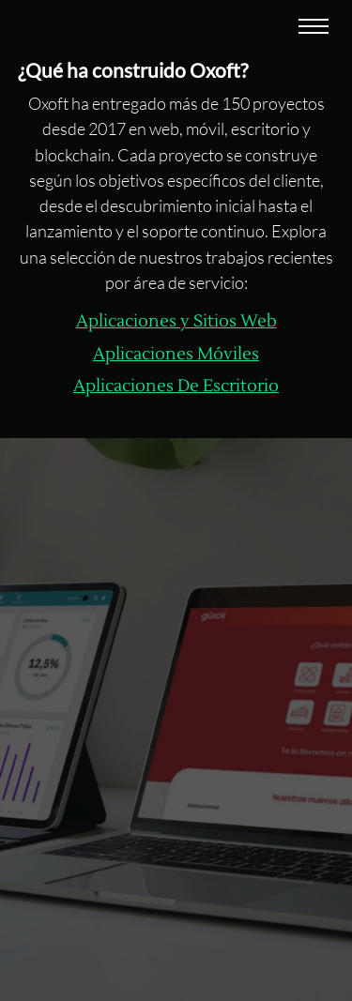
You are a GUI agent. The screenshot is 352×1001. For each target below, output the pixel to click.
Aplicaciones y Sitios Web (176, 321)
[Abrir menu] (313, 28)
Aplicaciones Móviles (176, 354)
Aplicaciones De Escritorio (176, 386)
